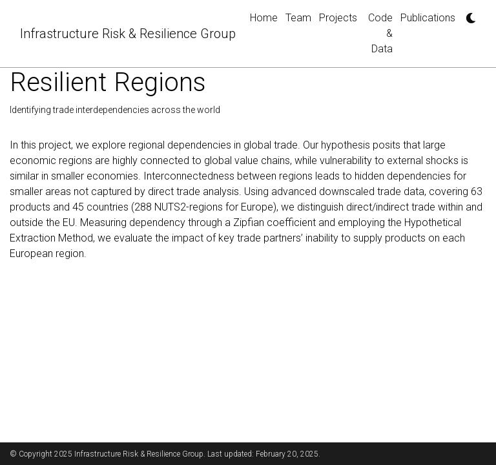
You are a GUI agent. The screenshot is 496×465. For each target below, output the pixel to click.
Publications (427, 18)
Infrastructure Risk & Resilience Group (128, 33)
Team (298, 18)
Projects (338, 18)
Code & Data (380, 33)
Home (264, 18)
